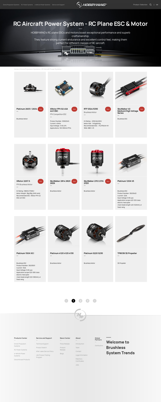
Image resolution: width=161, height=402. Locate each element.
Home (16, 69)
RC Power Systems (27, 5)
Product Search (41, 348)
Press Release (65, 344)
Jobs (77, 365)
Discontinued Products (22, 360)
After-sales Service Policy (45, 351)
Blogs (62, 354)
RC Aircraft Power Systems (51, 69)
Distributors (99, 346)
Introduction (80, 344)
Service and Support (58, 5)
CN (157, 5)
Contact (78, 351)
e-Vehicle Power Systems (42, 5)
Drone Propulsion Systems (11, 5)
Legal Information (82, 355)
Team (77, 348)
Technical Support (42, 344)
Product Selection (140, 4)
